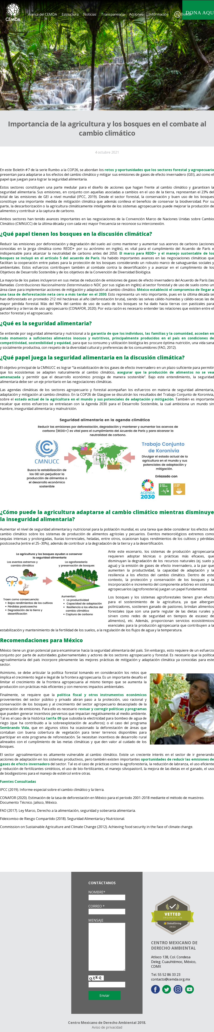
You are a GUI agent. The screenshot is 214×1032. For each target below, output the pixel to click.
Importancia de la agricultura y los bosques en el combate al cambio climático (107, 128)
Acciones (136, 14)
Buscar (186, 14)
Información (158, 14)
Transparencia (113, 14)
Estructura (70, 14)
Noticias (89, 14)
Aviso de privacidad (107, 1027)
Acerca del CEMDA (42, 14)
